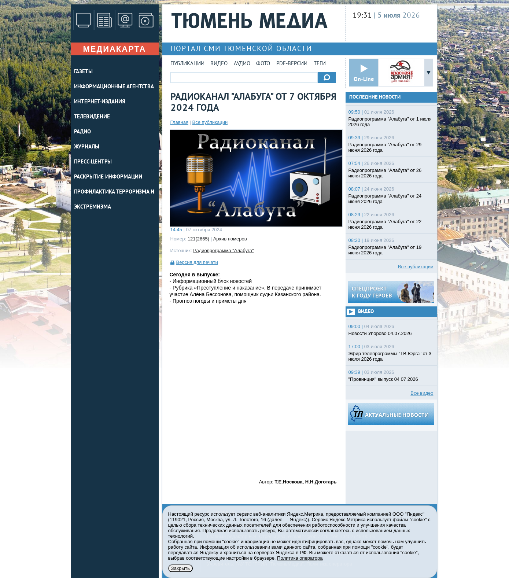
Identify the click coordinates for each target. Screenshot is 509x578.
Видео (219, 63)
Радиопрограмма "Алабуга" (223, 250)
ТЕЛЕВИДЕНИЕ (92, 117)
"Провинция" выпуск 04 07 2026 (383, 379)
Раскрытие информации (108, 177)
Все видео (421, 393)
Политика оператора (299, 558)
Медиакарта (114, 49)
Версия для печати (197, 262)
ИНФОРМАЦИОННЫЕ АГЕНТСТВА (114, 87)
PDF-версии (291, 63)
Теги (320, 63)
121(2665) (198, 239)
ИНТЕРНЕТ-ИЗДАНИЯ (99, 102)
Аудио (242, 63)
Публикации (187, 63)
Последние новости (375, 97)
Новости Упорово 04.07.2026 (380, 333)
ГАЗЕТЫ (83, 72)
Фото (263, 63)
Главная (179, 122)
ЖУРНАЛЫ (86, 147)
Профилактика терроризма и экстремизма (114, 200)
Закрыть (180, 568)
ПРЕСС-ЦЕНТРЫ (93, 162)
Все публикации (210, 122)
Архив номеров (230, 239)
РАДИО (82, 132)
